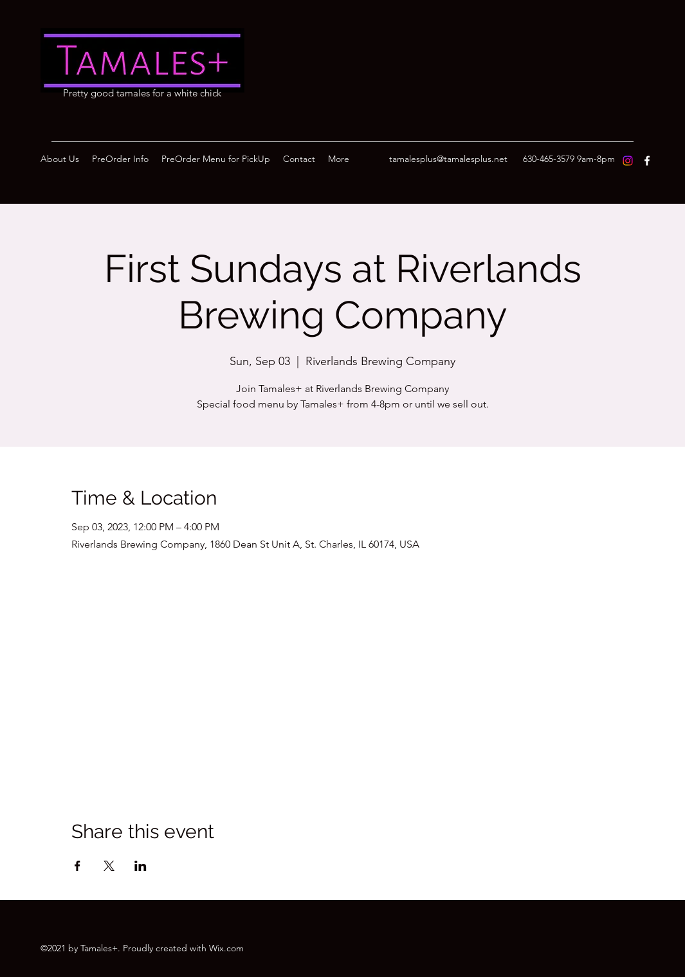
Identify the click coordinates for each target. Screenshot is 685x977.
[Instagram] (627, 160)
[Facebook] (647, 160)
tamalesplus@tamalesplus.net (448, 159)
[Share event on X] (109, 866)
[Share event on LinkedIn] (140, 866)
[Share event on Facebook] (77, 866)
